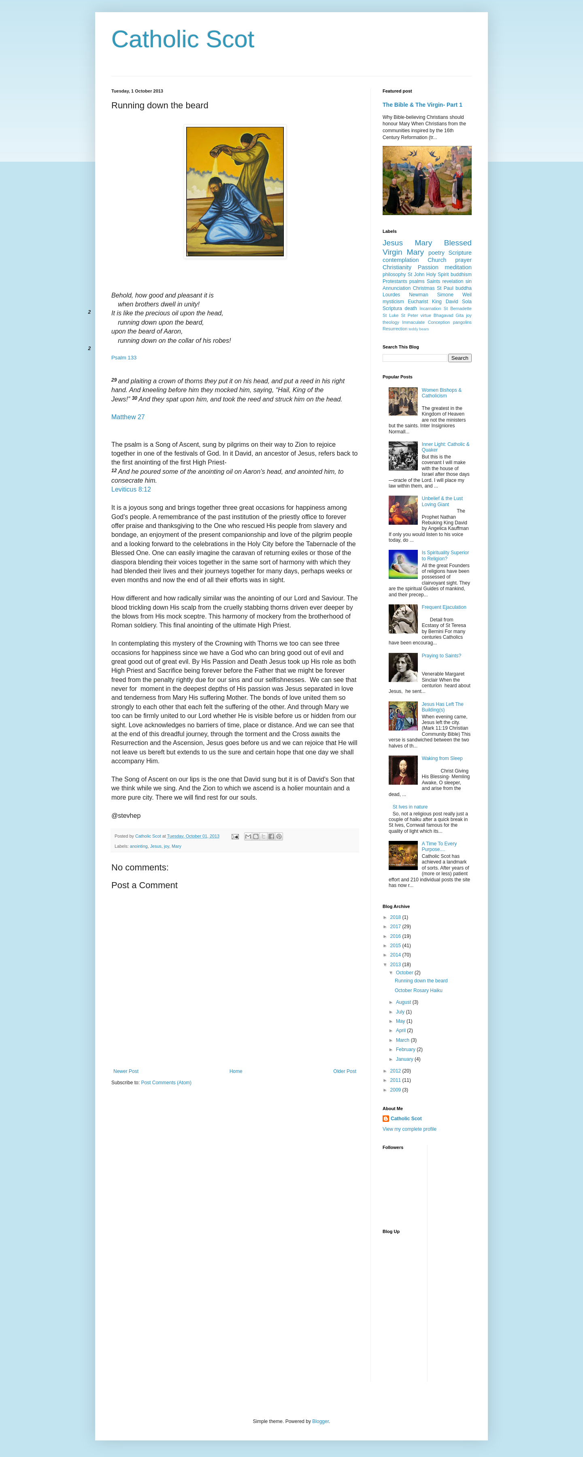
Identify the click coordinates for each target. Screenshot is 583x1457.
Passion (428, 267)
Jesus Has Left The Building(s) (443, 707)
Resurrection (395, 328)
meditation (458, 267)
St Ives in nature (410, 807)
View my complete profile (409, 1129)
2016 (396, 936)
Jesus (156, 846)
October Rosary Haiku (419, 990)
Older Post (344, 1071)
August (404, 1002)
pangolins (462, 322)
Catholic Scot (183, 39)
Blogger (320, 1421)
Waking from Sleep (442, 758)
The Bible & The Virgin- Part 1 (422, 104)
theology (391, 322)
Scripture (460, 252)
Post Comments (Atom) (166, 1082)
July (401, 1012)
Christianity (397, 267)
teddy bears (419, 329)
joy (166, 846)
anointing (139, 846)
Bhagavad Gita (449, 315)
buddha (463, 288)
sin (469, 281)
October (405, 973)
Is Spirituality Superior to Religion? (445, 555)
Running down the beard (421, 981)
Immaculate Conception (426, 322)
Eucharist (418, 301)
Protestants (395, 281)
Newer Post (125, 1071)
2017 (396, 926)
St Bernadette (458, 308)
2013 (396, 964)
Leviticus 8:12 (131, 489)
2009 (396, 1090)
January (405, 1059)
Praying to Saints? (441, 656)
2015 (396, 945)
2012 (396, 1071)
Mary (176, 846)
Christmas (424, 288)
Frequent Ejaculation (444, 607)
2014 (396, 955)
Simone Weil (454, 295)
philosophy (394, 274)
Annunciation (397, 288)
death (411, 308)
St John (416, 274)
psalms (417, 281)
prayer (463, 260)
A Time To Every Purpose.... (439, 846)
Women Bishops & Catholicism (442, 393)
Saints (433, 281)
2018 (396, 917)
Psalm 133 (123, 358)
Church (437, 260)
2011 (396, 1080)
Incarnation (430, 308)
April (401, 1030)
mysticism (393, 301)
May (401, 1021)
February (406, 1049)
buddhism (461, 274)
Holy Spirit (437, 274)
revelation (453, 281)
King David (445, 301)
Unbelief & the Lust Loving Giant (442, 501)
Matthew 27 (128, 417)
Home (236, 1071)
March (403, 1040)
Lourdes (391, 295)
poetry (436, 252)
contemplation (401, 260)
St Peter (409, 315)
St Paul (445, 288)
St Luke (391, 315)
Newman (418, 295)
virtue (425, 315)
